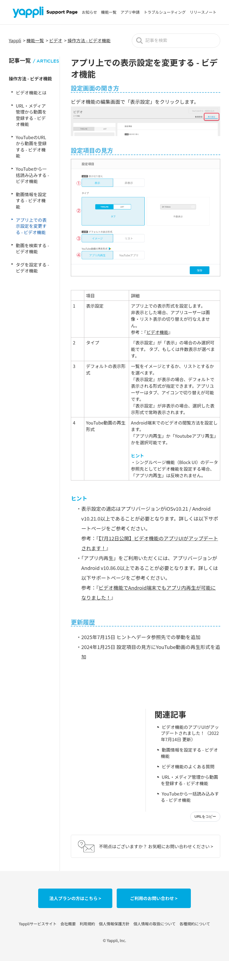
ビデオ (55, 40)
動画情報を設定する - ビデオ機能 (189, 752)
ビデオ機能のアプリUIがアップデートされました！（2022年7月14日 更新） (190, 733)
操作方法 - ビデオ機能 (89, 40)
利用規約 (87, 923)
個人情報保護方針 (114, 923)
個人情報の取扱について (154, 923)
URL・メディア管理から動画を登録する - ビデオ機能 (189, 780)
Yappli (15, 40)
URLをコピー (205, 816)
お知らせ (89, 12)
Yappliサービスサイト (38, 923)
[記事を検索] (176, 40)
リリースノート (203, 12)
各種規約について (195, 923)
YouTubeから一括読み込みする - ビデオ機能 (190, 796)
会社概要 (68, 923)
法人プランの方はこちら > (75, 898)
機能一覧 (108, 12)
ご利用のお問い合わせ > (153, 898)
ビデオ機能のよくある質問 (188, 766)
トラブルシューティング (165, 12)
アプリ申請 (130, 12)
